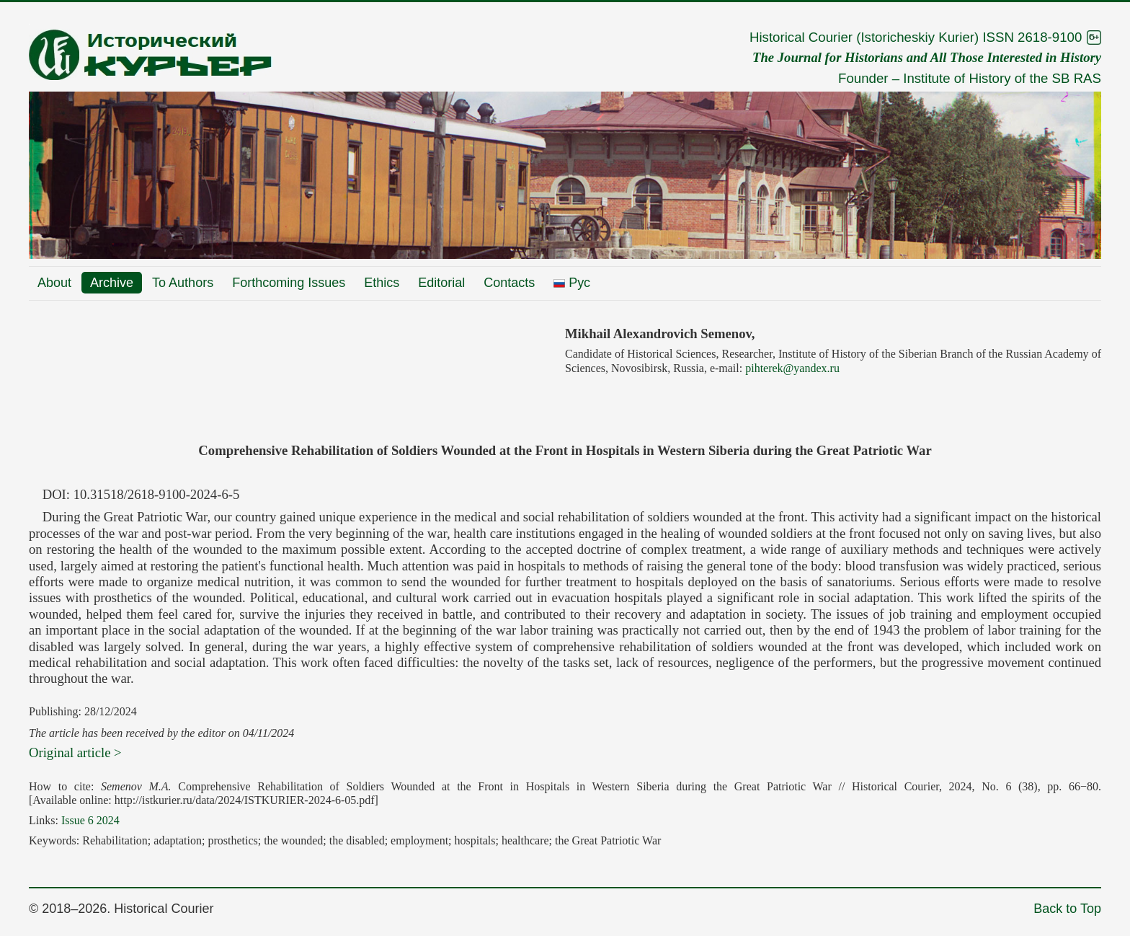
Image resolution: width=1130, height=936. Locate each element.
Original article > (75, 752)
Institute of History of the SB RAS (1002, 78)
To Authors (182, 282)
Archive (111, 282)
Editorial (441, 282)
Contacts (509, 282)
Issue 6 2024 (90, 820)
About (54, 282)
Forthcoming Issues (288, 282)
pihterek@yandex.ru (792, 368)
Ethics (381, 282)
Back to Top (1067, 908)
